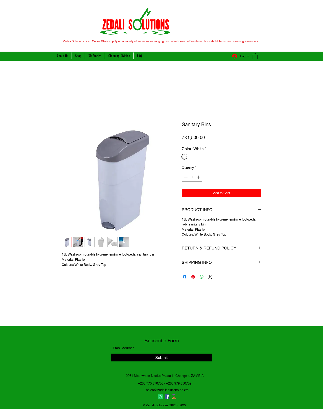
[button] (255, 56)
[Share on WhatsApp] (201, 277)
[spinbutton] (192, 177)
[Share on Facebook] (184, 277)
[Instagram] (174, 396)
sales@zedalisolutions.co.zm (167, 390)
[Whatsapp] (160, 396)
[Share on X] (210, 277)
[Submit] (161, 357)
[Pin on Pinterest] (193, 277)
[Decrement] (185, 177)
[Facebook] (167, 396)
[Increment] (199, 177)
